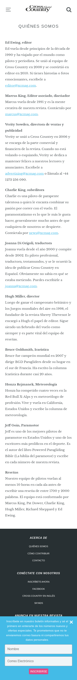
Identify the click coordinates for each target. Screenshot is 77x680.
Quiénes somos (38, 546)
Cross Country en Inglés (38, 596)
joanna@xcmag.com (21, 286)
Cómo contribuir (38, 553)
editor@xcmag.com (20, 85)
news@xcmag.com (43, 233)
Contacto (38, 560)
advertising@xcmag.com (24, 173)
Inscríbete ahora (38, 582)
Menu (8, 10)
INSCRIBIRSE (38, 671)
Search (69, 10)
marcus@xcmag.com (21, 114)
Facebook (38, 589)
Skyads (38, 603)
